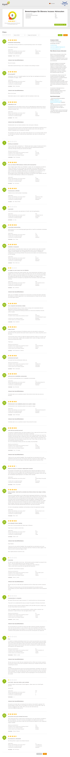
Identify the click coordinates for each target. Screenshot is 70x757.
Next (45, 753)
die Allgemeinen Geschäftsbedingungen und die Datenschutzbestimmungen (56, 101)
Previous (39, 753)
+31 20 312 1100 (53, 45)
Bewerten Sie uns (59, 24)
